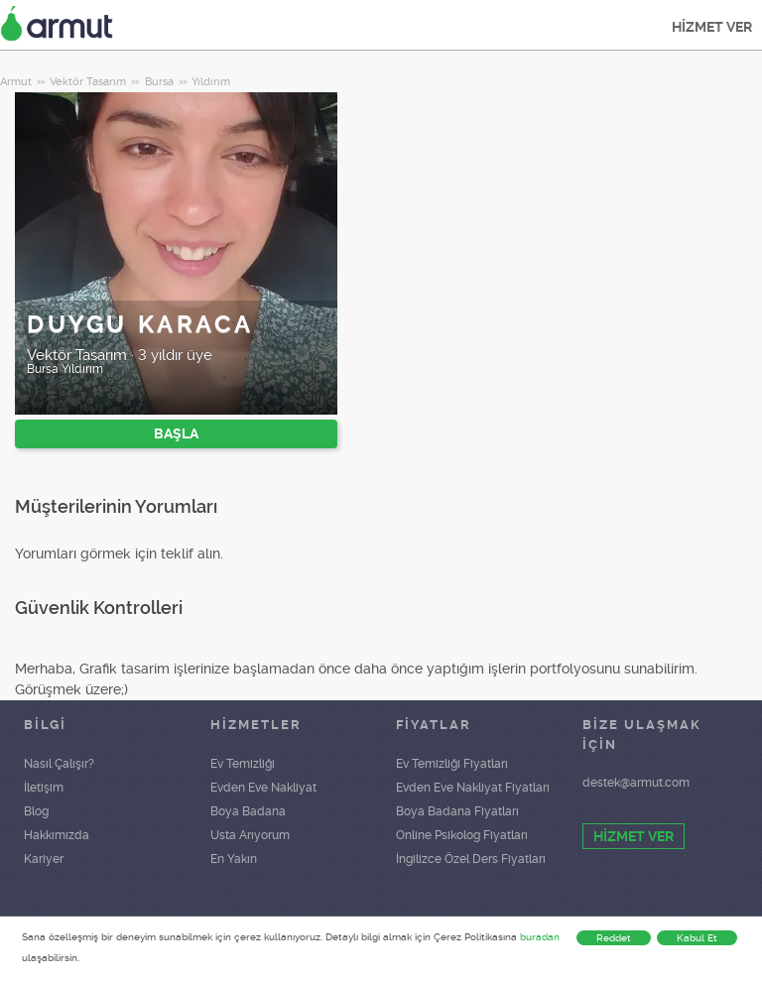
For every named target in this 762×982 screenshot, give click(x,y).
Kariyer (44, 859)
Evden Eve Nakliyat (263, 788)
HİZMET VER (712, 27)
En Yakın (233, 859)
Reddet (613, 937)
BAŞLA (176, 433)
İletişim (44, 788)
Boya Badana (248, 811)
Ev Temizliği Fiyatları (452, 764)
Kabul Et (697, 937)
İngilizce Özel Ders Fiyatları (471, 859)
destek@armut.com (636, 783)
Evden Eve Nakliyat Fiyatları (473, 788)
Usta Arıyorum (250, 835)
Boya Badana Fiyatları (457, 811)
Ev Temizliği (242, 764)
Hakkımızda (56, 835)
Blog (36, 811)
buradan (540, 936)
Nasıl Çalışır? (59, 764)
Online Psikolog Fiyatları (462, 835)
